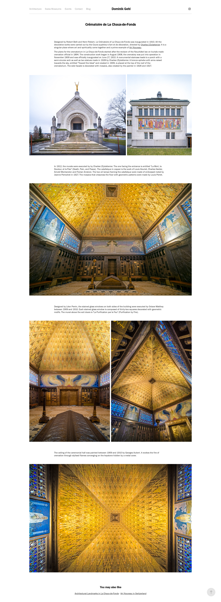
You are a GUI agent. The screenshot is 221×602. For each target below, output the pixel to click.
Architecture (35, 8)
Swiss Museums (53, 8)
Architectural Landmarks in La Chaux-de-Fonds (97, 593)
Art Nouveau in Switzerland (133, 593)
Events (68, 8)
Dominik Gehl (121, 9)
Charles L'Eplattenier (150, 44)
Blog (88, 8)
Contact (79, 8)
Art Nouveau (135, 47)
